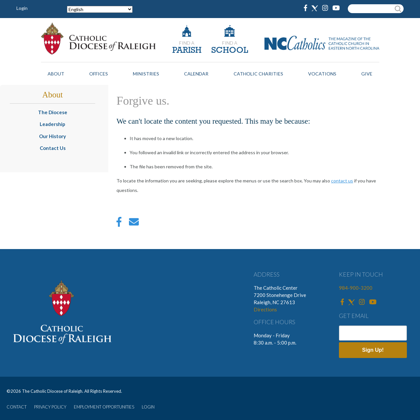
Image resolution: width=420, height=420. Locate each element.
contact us (342, 180)
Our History (52, 136)
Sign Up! (373, 350)
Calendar (196, 73)
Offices (98, 73)
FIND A (186, 43)
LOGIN (148, 407)
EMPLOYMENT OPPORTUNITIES (104, 407)
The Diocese (52, 112)
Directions (265, 309)
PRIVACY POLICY (50, 407)
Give (366, 73)
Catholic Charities (258, 73)
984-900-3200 (355, 288)
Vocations (322, 73)
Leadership (52, 124)
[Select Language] (100, 9)
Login (22, 8)
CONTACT (17, 407)
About (56, 73)
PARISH (186, 50)
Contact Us (53, 148)
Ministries (146, 73)
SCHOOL (229, 50)
